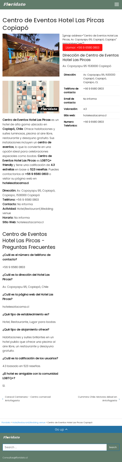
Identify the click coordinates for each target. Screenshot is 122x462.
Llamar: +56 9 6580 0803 (82, 47)
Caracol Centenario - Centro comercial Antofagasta (28, 398)
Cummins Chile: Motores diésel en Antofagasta (97, 398)
